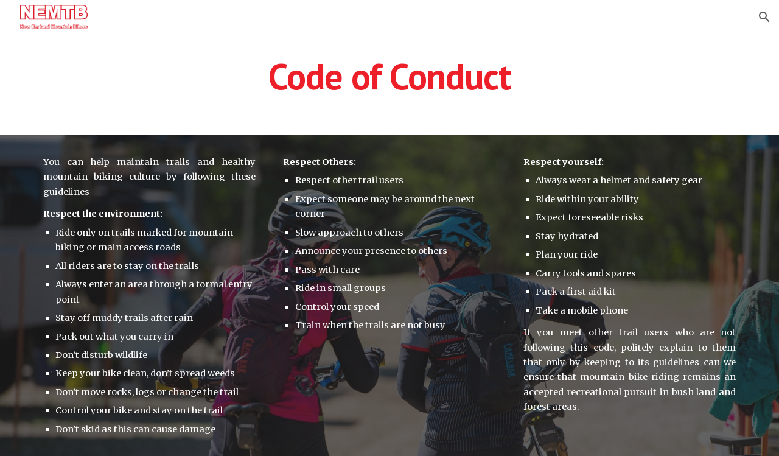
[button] (764, 17)
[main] (389, 76)
